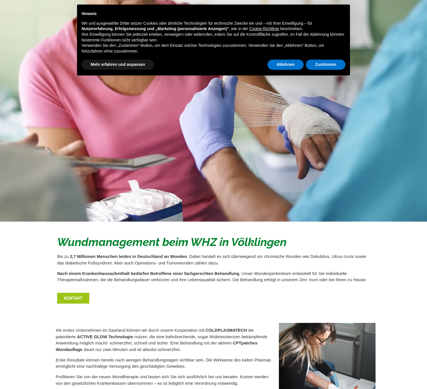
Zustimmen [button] (325, 64)
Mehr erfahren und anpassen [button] (118, 64)
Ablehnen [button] (286, 64)
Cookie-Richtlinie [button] (264, 28)
